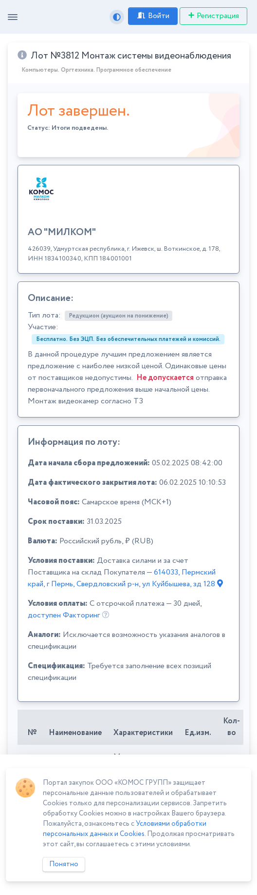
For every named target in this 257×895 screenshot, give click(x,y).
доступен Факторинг (64, 615)
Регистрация (213, 15)
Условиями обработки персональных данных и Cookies (124, 829)
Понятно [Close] (63, 864)
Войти (152, 15)
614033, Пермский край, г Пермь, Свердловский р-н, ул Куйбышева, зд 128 (125, 578)
